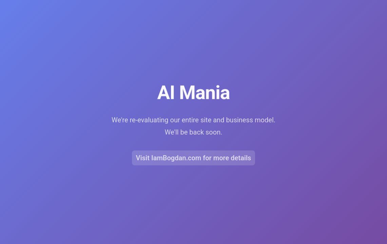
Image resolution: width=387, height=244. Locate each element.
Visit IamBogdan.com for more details (193, 159)
